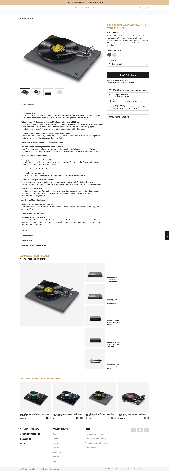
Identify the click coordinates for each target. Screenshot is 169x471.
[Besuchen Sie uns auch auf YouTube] (140, 430)
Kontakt (56, 457)
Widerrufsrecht (43, 469)
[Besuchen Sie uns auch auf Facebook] (133, 430)
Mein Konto (57, 448)
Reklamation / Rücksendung (95, 439)
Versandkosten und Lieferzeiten (97, 443)
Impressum (57, 452)
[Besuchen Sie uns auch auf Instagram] (146, 430)
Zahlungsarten (90, 448)
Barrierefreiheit (30, 469)
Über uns (56, 443)
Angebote (44, 12)
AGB (22, 469)
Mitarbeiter (57, 439)
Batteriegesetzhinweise (94, 434)
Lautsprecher (106, 12)
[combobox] (128, 64)
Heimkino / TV (94, 12)
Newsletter (25, 439)
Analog (72, 12)
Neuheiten (54, 12)
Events (23, 444)
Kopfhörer (117, 12)
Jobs (55, 461)
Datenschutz (54, 469)
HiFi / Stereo (82, 12)
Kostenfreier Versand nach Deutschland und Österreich (130, 91)
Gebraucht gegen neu (30, 434)
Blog (54, 434)
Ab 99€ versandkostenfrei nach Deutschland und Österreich (127, 469)
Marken (63, 12)
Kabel (125, 12)
